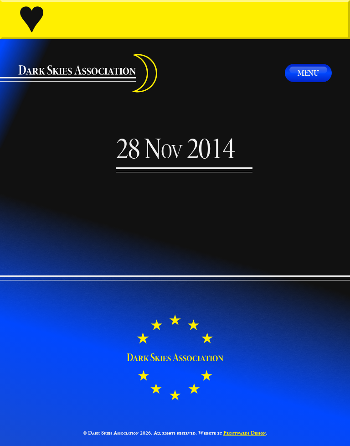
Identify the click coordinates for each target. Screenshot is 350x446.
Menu (308, 72)
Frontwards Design (244, 432)
